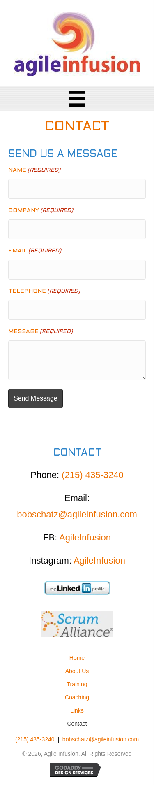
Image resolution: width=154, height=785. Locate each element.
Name (34, 170)
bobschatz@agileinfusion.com (77, 514)
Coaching (77, 697)
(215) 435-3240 (92, 475)
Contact (77, 723)
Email (34, 251)
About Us (77, 671)
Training (77, 684)
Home (77, 658)
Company (40, 211)
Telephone (44, 292)
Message (40, 332)
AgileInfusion (85, 537)
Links (77, 710)
